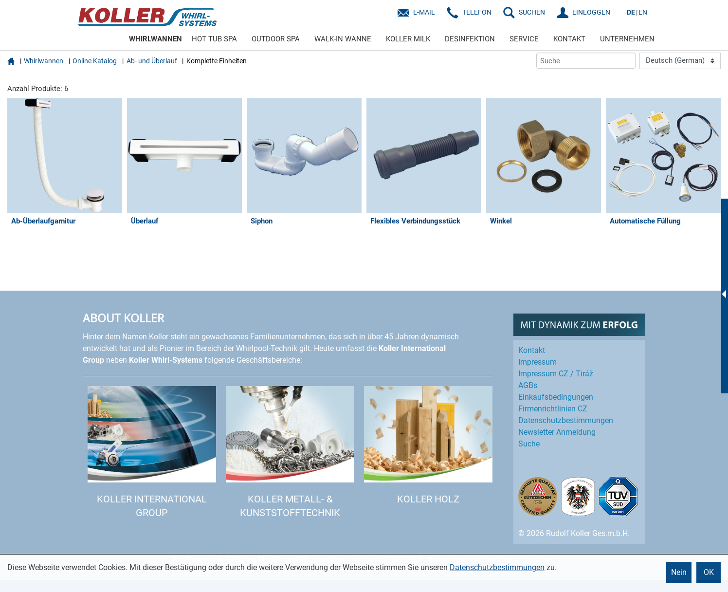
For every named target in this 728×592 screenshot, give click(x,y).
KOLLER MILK (408, 39)
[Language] (680, 61)
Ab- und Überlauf (152, 61)
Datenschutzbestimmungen (497, 567)
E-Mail (424, 12)
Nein (679, 572)
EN (642, 12)
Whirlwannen (43, 61)
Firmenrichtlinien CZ (552, 408)
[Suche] (586, 61)
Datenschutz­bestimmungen (565, 420)
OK (709, 572)
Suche (529, 443)
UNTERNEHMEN (627, 39)
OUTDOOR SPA (276, 39)
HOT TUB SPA (214, 39)
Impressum (537, 362)
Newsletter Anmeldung (557, 432)
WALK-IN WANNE (342, 39)
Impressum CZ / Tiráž (555, 373)
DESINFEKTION (470, 39)
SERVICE (524, 39)
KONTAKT (569, 39)
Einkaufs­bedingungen (555, 397)
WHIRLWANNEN (155, 39)
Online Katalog (95, 61)
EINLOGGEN (591, 12)
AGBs (527, 385)
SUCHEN (532, 12)
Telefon (476, 12)
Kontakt (531, 350)
